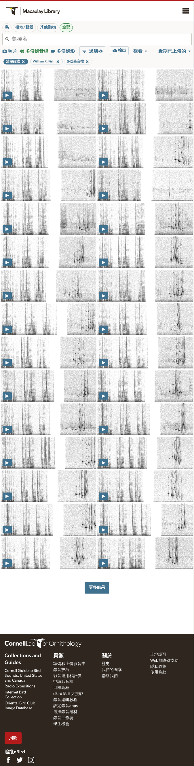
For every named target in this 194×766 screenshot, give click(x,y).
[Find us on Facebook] (8, 760)
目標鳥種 (61, 688)
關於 (107, 655)
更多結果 (97, 587)
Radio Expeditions (20, 686)
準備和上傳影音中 (69, 664)
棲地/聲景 (24, 27)
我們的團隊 (112, 670)
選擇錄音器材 (65, 712)
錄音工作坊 (63, 718)
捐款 (13, 738)
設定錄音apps (65, 706)
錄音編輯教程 (65, 700)
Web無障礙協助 (164, 661)
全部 (66, 27)
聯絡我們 (110, 676)
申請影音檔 (63, 682)
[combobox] (101, 39)
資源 (58, 655)
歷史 (106, 664)
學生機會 (61, 724)
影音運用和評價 (67, 676)
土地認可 (158, 655)
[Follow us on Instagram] (31, 760)
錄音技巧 (61, 670)
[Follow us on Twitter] (19, 760)
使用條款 (158, 672)
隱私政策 (158, 667)
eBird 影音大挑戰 (68, 694)
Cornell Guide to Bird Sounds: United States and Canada (23, 676)
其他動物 (48, 27)
